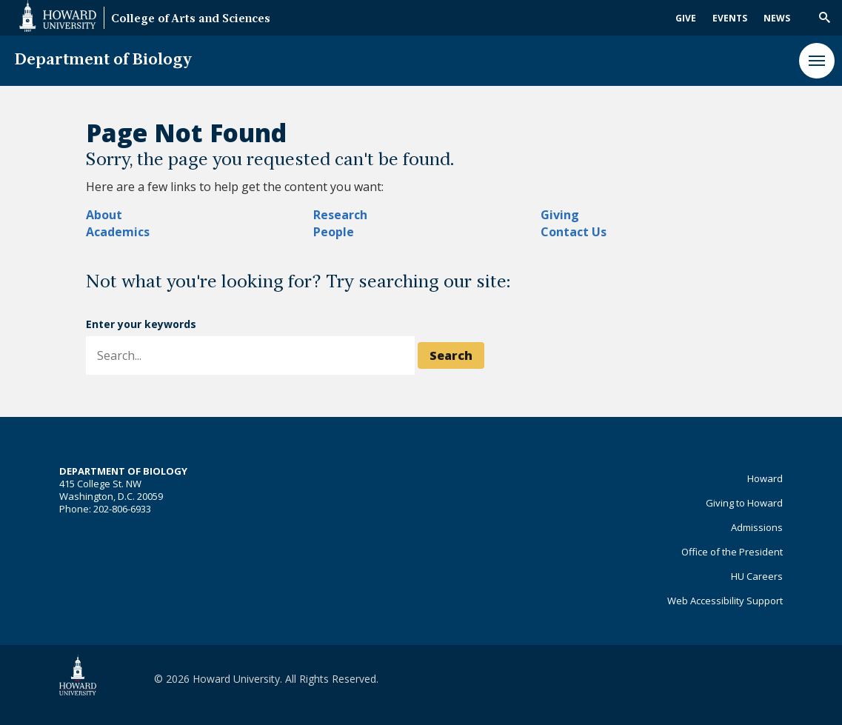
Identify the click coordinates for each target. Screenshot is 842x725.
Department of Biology (103, 60)
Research (340, 215)
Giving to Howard (744, 502)
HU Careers (757, 576)
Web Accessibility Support (725, 600)
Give (685, 18)
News (777, 18)
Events (729, 18)
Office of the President (732, 551)
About (104, 215)
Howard (765, 478)
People (333, 232)
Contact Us (574, 232)
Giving (560, 215)
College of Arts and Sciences (190, 19)
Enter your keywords (141, 324)
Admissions (757, 527)
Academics (118, 232)
